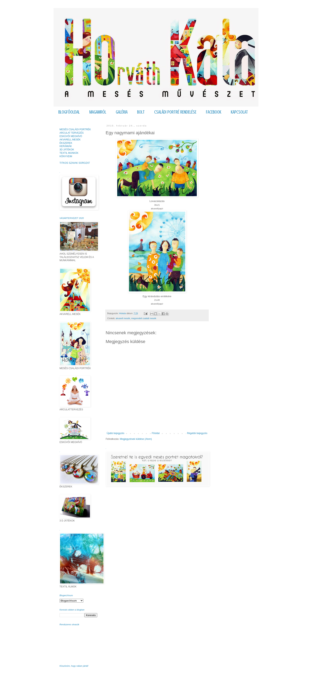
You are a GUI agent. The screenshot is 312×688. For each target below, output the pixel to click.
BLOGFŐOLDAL (69, 112)
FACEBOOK (213, 112)
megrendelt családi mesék (143, 318)
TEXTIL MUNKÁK (68, 153)
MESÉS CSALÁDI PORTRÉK (75, 129)
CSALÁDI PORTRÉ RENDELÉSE (175, 112)
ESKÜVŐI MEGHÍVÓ (70, 136)
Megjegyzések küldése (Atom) (136, 439)
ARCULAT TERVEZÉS (71, 132)
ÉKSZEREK (65, 143)
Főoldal (156, 433)
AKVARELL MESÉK (70, 139)
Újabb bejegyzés (115, 433)
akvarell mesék (123, 318)
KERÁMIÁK (65, 146)
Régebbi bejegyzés (197, 433)
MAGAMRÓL (97, 112)
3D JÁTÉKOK (66, 149)
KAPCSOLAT (239, 112)
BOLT (141, 112)
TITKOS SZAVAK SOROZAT (74, 163)
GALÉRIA (122, 112)
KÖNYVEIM (65, 156)
